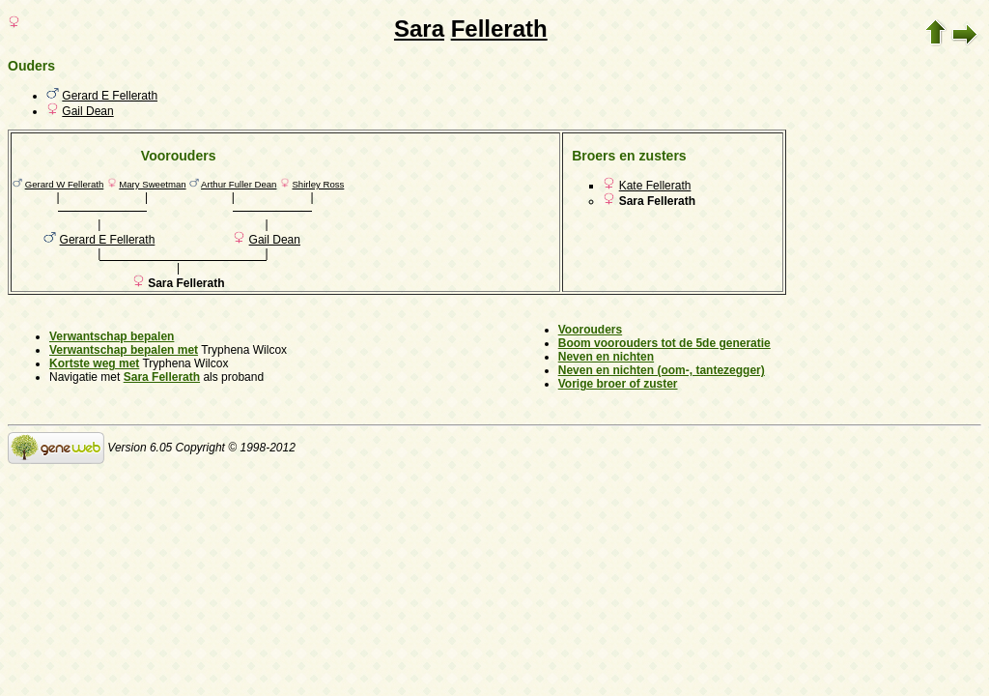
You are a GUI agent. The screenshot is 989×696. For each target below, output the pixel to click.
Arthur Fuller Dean (238, 184)
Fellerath (499, 28)
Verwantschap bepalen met (123, 350)
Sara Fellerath (162, 377)
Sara (419, 28)
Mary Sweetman (152, 184)
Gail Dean (87, 111)
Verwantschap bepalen (111, 336)
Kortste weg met (94, 363)
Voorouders (590, 329)
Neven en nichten (606, 356)
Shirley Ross (318, 184)
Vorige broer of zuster (618, 384)
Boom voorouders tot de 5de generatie (664, 343)
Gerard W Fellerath (64, 184)
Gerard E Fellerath (109, 95)
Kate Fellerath (655, 185)
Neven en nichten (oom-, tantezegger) (661, 370)
